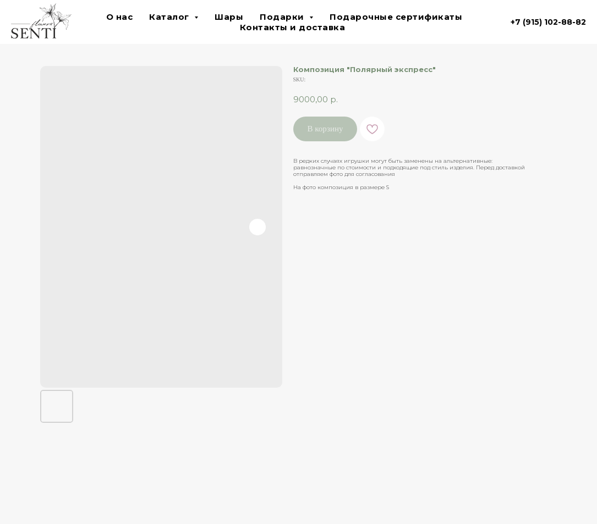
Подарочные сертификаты (396, 17)
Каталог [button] (170, 17)
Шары (229, 17)
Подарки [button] (283, 17)
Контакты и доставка (293, 27)
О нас (119, 17)
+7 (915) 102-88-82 (548, 22)
